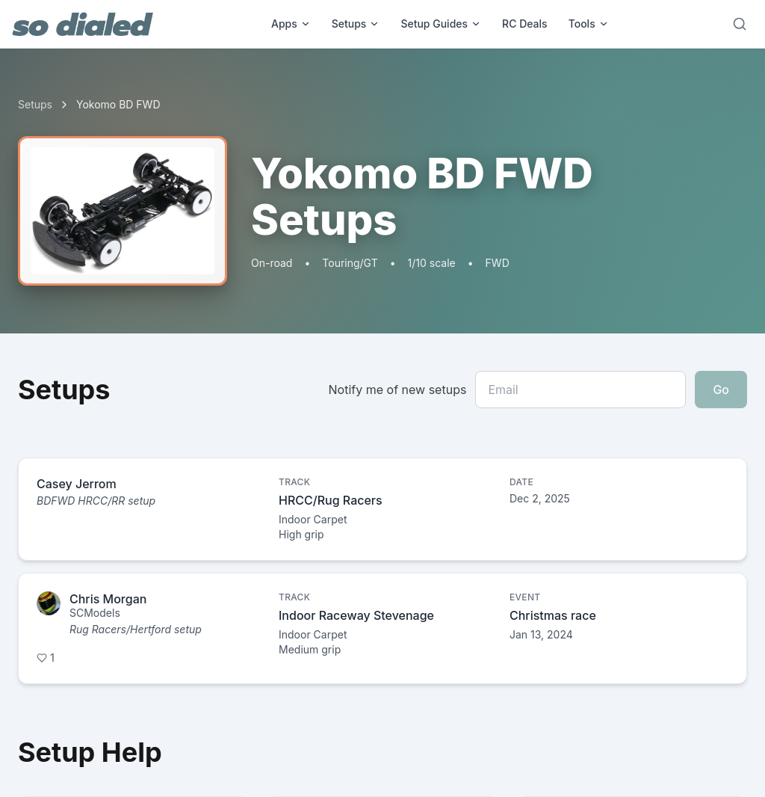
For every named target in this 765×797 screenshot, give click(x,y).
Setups (356, 23)
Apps (291, 23)
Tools (589, 23)
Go (721, 389)
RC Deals (525, 23)
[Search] (739, 23)
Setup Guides (440, 23)
